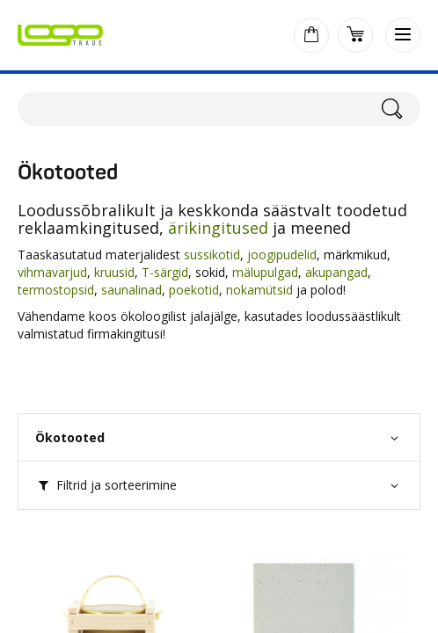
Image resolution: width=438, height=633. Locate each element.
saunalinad (131, 289)
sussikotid (212, 254)
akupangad (336, 272)
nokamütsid (259, 289)
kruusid (114, 272)
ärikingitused (218, 227)
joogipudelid (282, 254)
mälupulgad (265, 272)
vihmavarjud (52, 272)
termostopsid (56, 289)
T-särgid (165, 272)
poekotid (194, 289)
